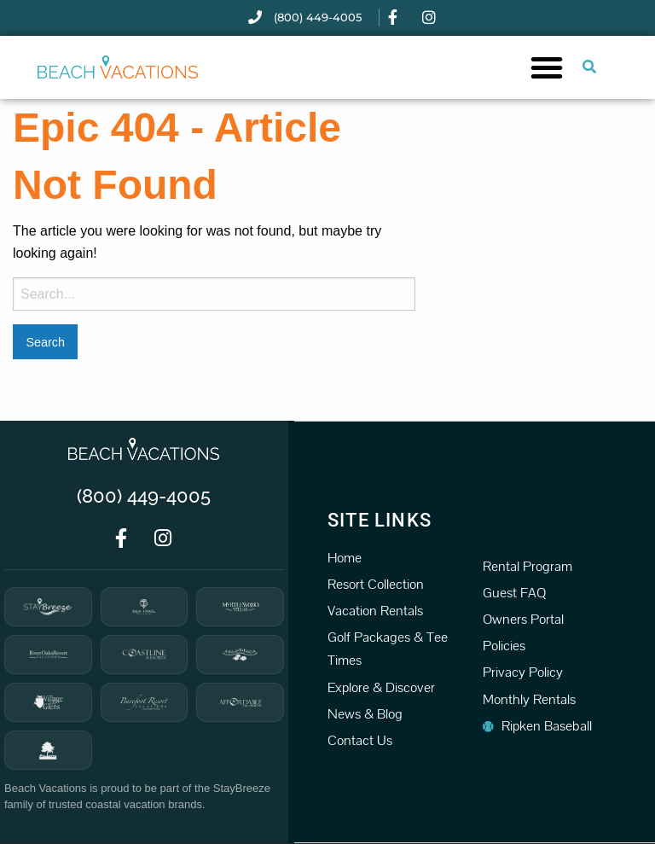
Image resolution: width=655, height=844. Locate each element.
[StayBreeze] (48, 606)
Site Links (380, 520)
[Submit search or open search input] (589, 66)
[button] (546, 67)
